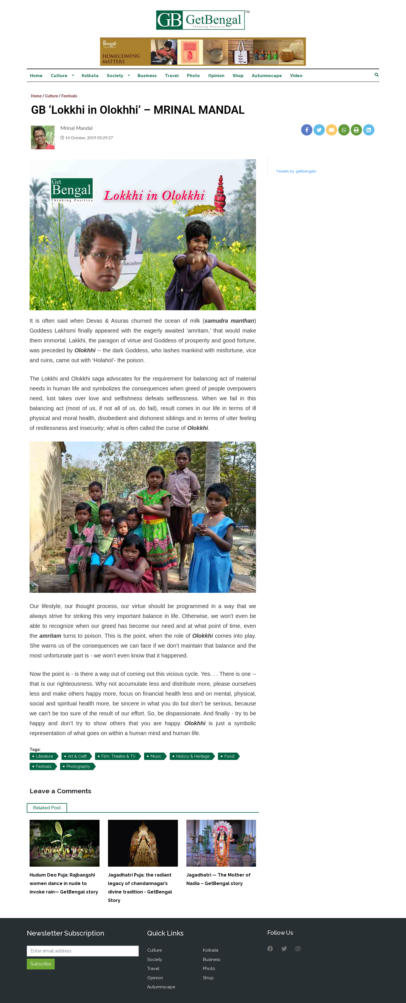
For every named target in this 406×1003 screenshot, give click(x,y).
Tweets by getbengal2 (296, 171)
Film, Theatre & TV (119, 756)
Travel (172, 75)
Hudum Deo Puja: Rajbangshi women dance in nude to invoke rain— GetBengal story (64, 883)
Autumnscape (267, 75)
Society (115, 75)
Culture (59, 75)
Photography (78, 766)
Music (156, 756)
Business (147, 75)
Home (36, 75)
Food (229, 756)
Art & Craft (77, 756)
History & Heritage (192, 756)
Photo (193, 75)
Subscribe (40, 964)
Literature (44, 756)
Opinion (216, 75)
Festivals (69, 96)
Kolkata (90, 75)
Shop (238, 75)
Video (296, 75)
